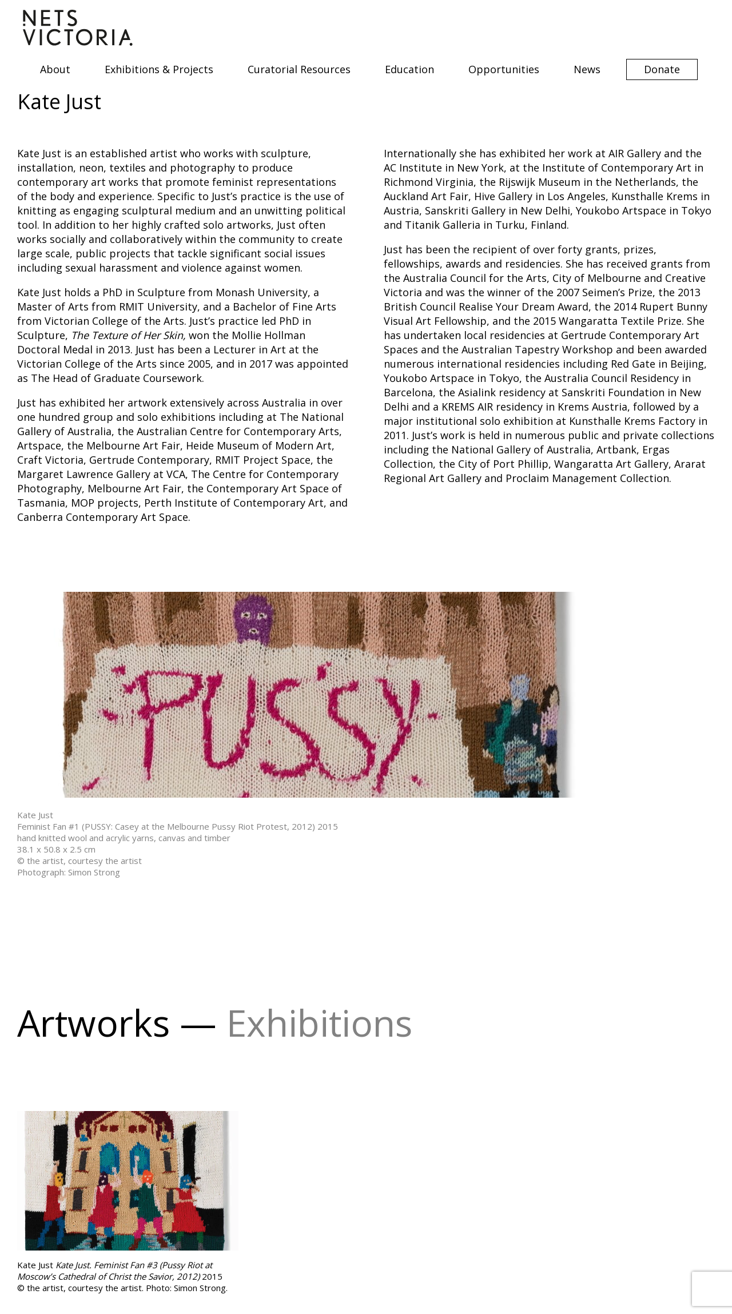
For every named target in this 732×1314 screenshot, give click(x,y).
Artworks (93, 1023)
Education (409, 69)
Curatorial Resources (299, 69)
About (55, 69)
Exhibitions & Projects (159, 69)
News (587, 69)
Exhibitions (319, 1023)
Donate (662, 69)
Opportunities (503, 69)
